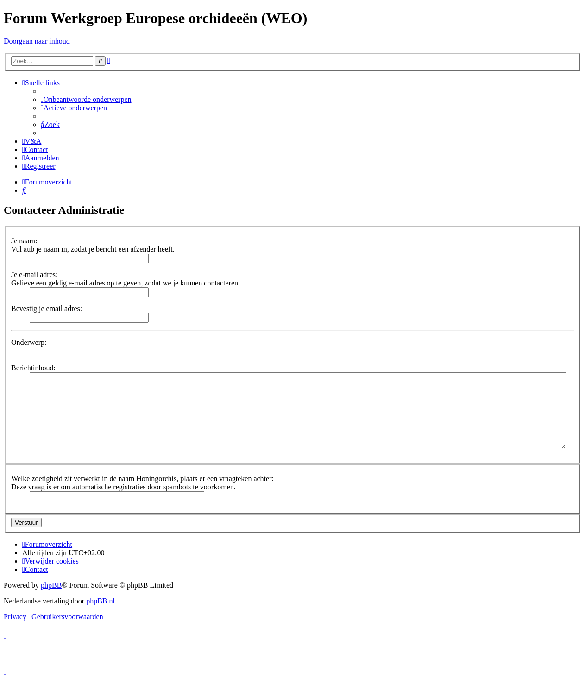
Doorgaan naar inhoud (37, 41)
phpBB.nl (100, 601)
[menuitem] (86, 99)
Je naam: (24, 241)
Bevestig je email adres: (46, 308)
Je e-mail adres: (34, 275)
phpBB (51, 585)
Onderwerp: (28, 342)
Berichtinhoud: (33, 368)
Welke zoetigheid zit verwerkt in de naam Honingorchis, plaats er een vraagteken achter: (142, 478)
